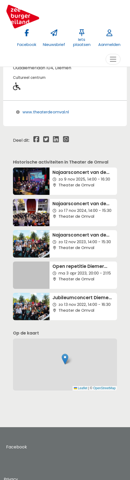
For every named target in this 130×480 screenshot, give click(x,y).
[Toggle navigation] (113, 59)
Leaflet (80, 388)
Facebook (16, 447)
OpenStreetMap (104, 388)
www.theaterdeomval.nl (46, 112)
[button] (65, 359)
